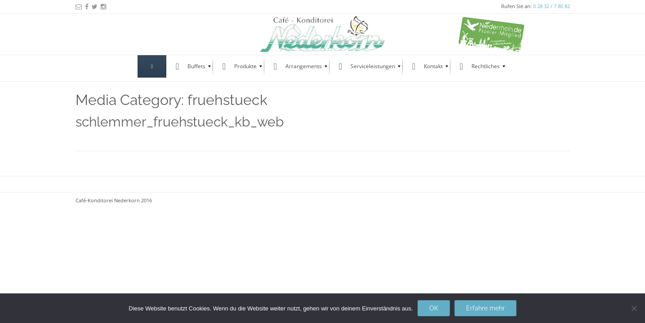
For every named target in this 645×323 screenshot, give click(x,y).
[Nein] (633, 308)
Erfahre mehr (485, 308)
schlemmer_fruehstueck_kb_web (180, 122)
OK (433, 308)
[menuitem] (152, 66)
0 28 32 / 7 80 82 (551, 6)
